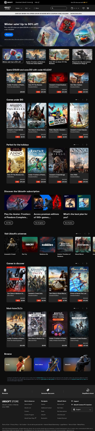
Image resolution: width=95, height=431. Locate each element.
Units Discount (61, 414)
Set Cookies (23, 424)
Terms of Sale (72, 424)
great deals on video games (47, 379)
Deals (42, 411)
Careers (26, 411)
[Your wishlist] (83, 8)
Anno (84, 379)
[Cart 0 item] (88, 8)
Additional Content (46, 408)
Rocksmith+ (44, 418)
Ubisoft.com (27, 408)
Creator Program (29, 414)
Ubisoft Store (40, 377)
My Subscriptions (62, 411)
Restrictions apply (76, 13)
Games (43, 404)
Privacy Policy (14, 424)
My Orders (60, 408)
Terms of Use (5, 424)
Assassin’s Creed (75, 379)
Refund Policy (81, 424)
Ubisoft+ (43, 414)
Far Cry (81, 379)
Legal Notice (63, 424)
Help (37, 2)
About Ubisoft (28, 404)
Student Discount (62, 418)
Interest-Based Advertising (51, 424)
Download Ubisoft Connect (24, 2)
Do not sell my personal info (35, 424)
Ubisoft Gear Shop (30, 418)
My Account (60, 404)
